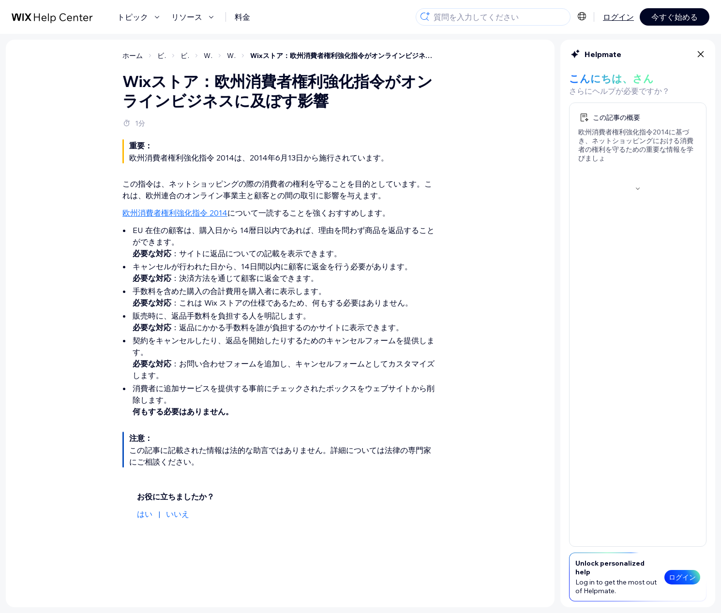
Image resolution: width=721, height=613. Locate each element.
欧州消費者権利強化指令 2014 (174, 213)
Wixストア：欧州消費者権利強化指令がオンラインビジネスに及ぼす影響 (344, 55)
